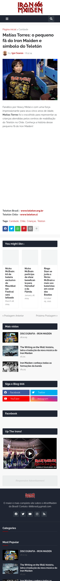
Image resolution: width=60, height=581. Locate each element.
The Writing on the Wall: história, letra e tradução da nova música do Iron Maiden (38, 350)
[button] (7, 18)
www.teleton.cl (29, 214)
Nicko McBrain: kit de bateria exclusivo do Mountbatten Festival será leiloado (10, 283)
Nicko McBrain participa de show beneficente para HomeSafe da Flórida (30, 280)
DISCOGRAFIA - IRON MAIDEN (36, 333)
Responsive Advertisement (30, 480)
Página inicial (9, 29)
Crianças (31, 221)
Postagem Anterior (14, 315)
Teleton (41, 221)
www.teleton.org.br (32, 210)
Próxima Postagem (46, 315)
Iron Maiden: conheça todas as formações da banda (36, 364)
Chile (22, 221)
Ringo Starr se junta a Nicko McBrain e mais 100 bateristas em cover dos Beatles (49, 281)
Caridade (23, 29)
